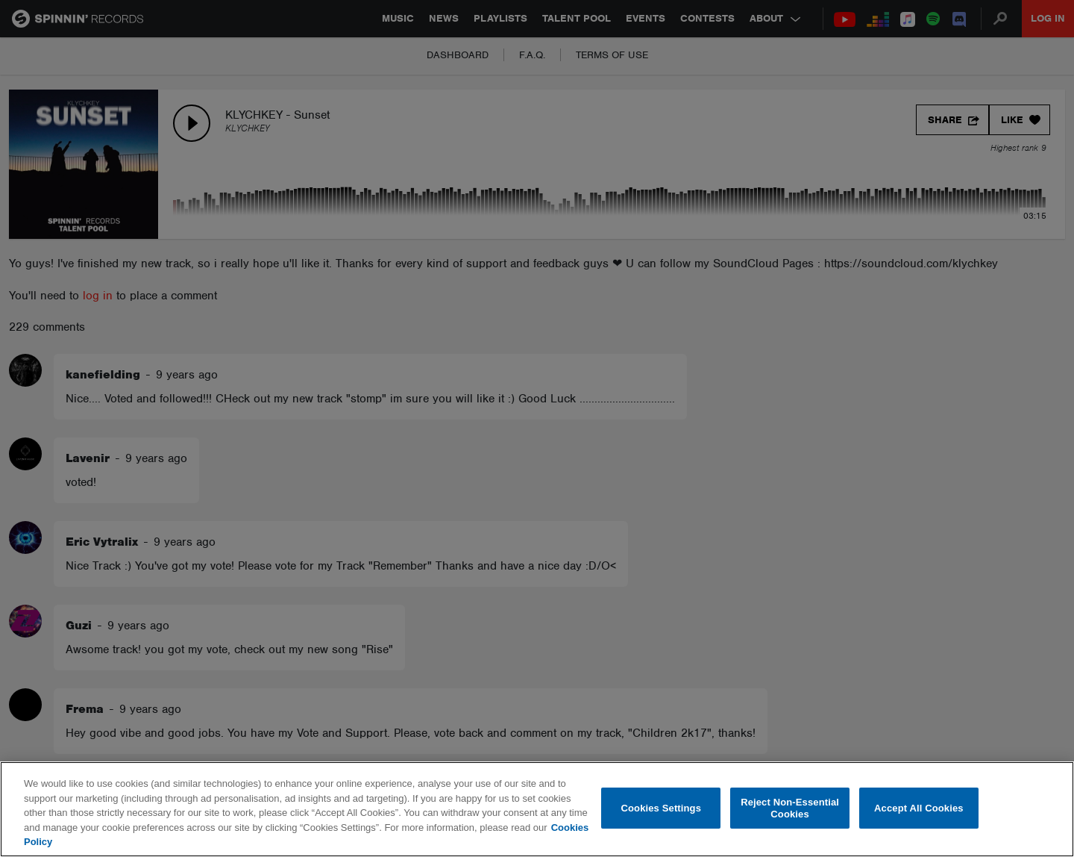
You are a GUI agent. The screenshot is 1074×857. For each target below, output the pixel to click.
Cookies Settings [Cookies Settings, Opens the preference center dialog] (661, 808)
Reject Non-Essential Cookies (790, 808)
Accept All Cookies (919, 808)
